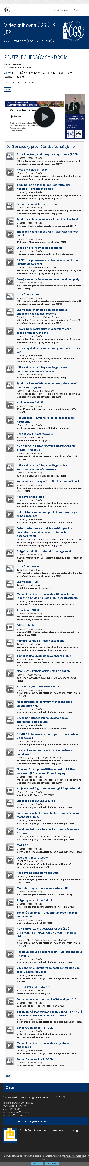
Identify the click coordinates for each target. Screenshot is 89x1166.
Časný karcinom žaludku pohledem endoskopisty (48, 279)
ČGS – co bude (26, 625)
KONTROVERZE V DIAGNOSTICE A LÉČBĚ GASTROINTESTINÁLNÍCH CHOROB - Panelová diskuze (47, 932)
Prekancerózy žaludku (31, 402)
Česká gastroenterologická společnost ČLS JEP (34, 1097)
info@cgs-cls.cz (16, 1115)
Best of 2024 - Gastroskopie (35, 434)
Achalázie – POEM (28, 294)
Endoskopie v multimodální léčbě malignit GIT (46, 999)
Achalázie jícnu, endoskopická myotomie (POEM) (48, 154)
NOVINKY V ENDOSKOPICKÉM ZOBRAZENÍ (44, 671)
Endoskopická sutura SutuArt (36, 800)
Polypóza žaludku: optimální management (44, 551)
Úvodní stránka (61, 10)
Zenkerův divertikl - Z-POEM (35, 1059)
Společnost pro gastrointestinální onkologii (49, 1130)
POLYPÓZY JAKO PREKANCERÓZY (38, 686)
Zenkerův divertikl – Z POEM (35, 1027)
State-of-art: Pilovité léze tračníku (39, 247)
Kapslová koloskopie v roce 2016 (38, 872)
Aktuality (78, 10)
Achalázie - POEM (28, 566)
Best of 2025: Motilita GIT (33, 987)
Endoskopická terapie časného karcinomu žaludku (49, 481)
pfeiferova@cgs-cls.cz (19, 1112)
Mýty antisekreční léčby (32, 169)
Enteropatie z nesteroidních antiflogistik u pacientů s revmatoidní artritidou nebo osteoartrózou (44, 532)
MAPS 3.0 (22, 845)
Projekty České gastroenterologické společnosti (48, 788)
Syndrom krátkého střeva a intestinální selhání (47, 219)
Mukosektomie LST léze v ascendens (40, 640)
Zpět (8, 89)
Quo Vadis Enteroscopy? (32, 857)
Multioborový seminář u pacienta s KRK (42, 888)
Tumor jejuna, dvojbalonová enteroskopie (44, 656)
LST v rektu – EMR (28, 581)
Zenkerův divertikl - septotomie (37, 204)
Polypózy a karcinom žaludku (35, 900)
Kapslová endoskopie (30, 496)
